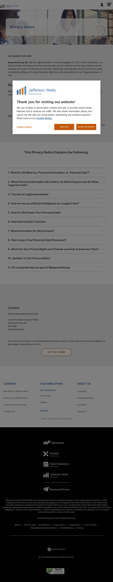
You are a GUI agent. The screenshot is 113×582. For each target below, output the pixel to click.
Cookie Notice (44, 118)
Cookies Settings (24, 127)
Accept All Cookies (86, 127)
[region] (56, 107)
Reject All (64, 127)
